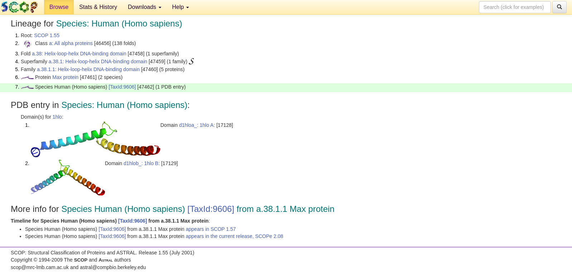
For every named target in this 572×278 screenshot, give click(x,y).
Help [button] (180, 7)
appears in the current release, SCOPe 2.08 (234, 236)
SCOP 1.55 (46, 35)
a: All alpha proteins (71, 43)
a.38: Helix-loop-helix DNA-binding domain (79, 53)
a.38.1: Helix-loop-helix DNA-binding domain (98, 61)
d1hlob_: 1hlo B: (141, 163)
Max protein (65, 77)
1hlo (57, 117)
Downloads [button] (144, 7)
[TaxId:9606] (122, 87)
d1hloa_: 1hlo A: (197, 125)
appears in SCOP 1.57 (211, 229)
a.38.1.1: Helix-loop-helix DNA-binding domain (88, 69)
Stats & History (98, 7)
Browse (58, 7)
